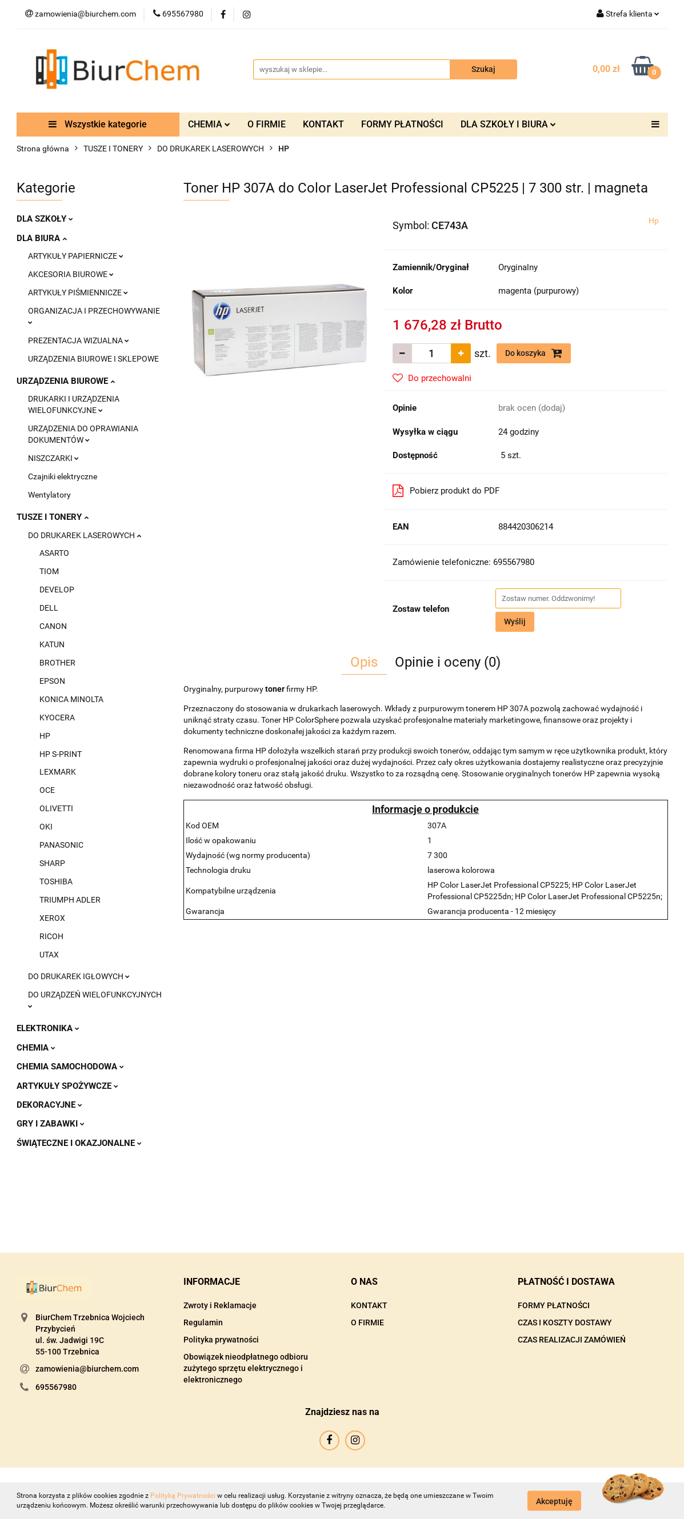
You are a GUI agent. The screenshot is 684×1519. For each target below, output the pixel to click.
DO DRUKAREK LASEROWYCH (84, 535)
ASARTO (54, 553)
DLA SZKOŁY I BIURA (508, 124)
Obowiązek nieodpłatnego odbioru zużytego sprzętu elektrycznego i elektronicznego (245, 1368)
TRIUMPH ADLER (70, 899)
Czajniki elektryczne (62, 476)
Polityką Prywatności (182, 1496)
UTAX (49, 954)
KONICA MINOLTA (71, 699)
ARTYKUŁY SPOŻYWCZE (67, 1086)
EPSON (52, 681)
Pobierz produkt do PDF (446, 490)
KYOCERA (57, 717)
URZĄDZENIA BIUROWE (66, 381)
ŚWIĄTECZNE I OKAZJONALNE (79, 1143)
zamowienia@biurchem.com (87, 1368)
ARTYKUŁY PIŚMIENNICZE (78, 292)
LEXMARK (57, 771)
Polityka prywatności (221, 1339)
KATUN (52, 644)
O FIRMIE (266, 124)
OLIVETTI (56, 808)
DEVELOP (56, 589)
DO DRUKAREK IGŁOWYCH (79, 976)
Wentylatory (49, 494)
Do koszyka (533, 353)
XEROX (52, 918)
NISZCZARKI (53, 458)
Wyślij (515, 621)
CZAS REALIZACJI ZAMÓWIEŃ (572, 1339)
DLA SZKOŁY (45, 219)
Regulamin (203, 1322)
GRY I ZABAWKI (51, 1124)
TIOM (49, 571)
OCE (47, 790)
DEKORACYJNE (49, 1105)
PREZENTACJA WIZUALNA (78, 340)
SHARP (52, 863)
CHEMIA (209, 124)
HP (44, 735)
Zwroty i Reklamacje (220, 1305)
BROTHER (57, 662)
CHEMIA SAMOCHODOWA (70, 1066)
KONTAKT (323, 124)
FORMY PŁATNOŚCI (402, 124)
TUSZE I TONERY (53, 517)
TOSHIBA (56, 881)
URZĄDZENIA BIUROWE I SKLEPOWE (93, 358)
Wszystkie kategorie (98, 124)
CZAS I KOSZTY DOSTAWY (565, 1322)
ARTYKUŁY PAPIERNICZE (75, 255)
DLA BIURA (42, 238)
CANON (53, 626)
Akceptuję (554, 1500)
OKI (46, 826)
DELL (48, 607)
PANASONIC (61, 844)
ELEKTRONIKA (48, 1028)
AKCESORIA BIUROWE (71, 274)
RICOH (51, 936)
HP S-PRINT (60, 754)
